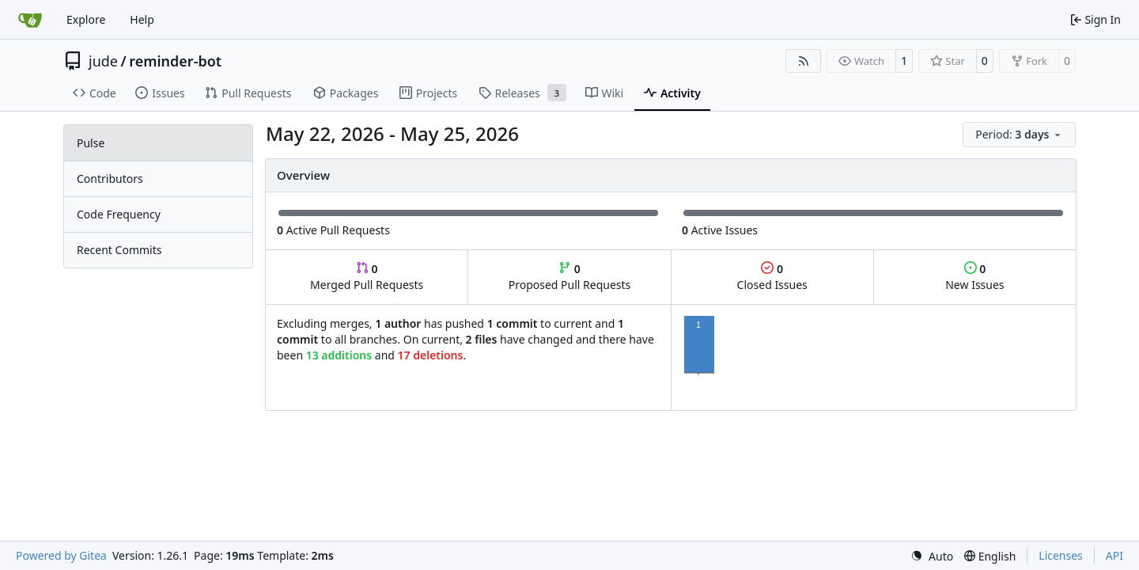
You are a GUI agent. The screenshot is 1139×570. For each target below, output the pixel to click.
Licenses (1061, 555)
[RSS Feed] (803, 61)
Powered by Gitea (61, 555)
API (1114, 555)
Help (142, 19)
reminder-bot (175, 61)
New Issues (974, 276)
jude (103, 61)
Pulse (90, 142)
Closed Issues (772, 276)
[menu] (1019, 134)
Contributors (110, 178)
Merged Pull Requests (366, 276)
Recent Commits (119, 249)
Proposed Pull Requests (570, 276)
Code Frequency (119, 214)
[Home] (30, 20)
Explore (85, 19)
